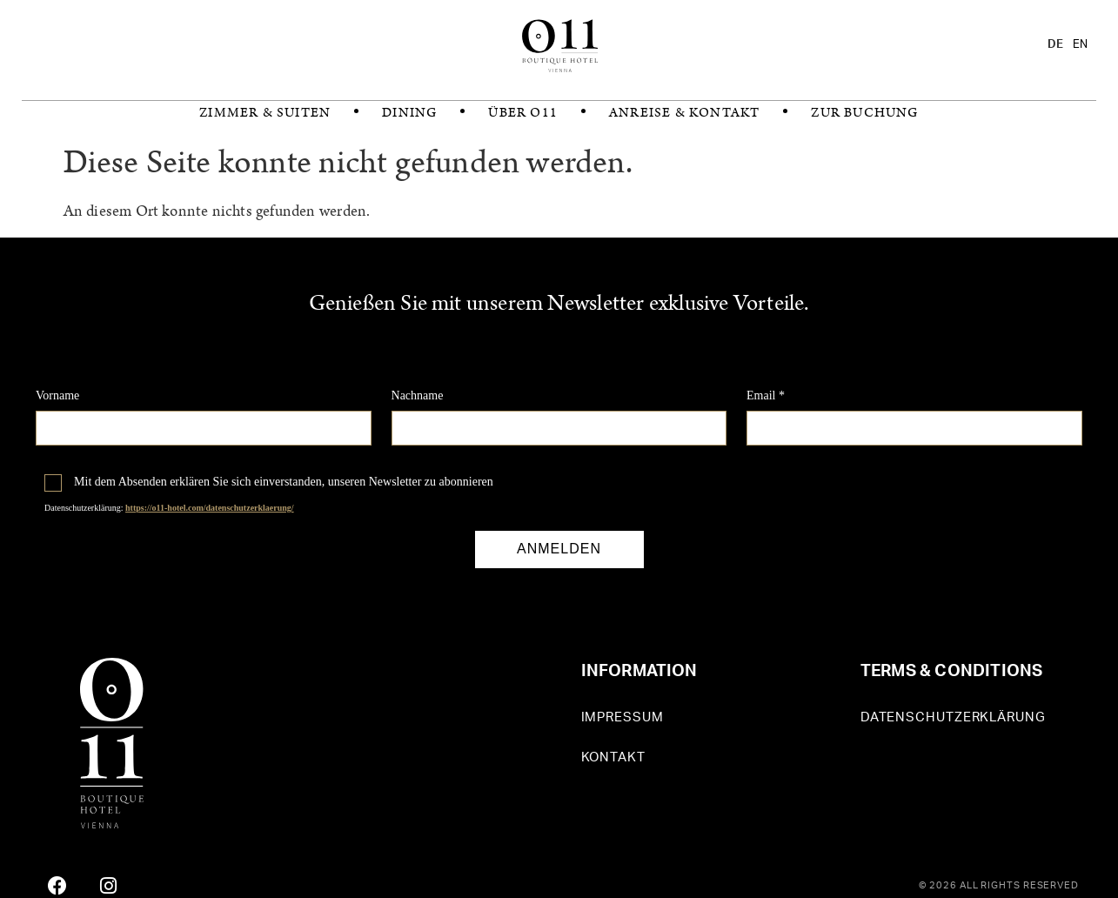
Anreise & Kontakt (684, 113)
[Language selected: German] (1072, 44)
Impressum (622, 717)
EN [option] (1080, 44)
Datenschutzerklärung (953, 717)
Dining (409, 113)
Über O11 (523, 113)
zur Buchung (864, 113)
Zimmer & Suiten (265, 113)
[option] (1080, 44)
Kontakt (613, 757)
